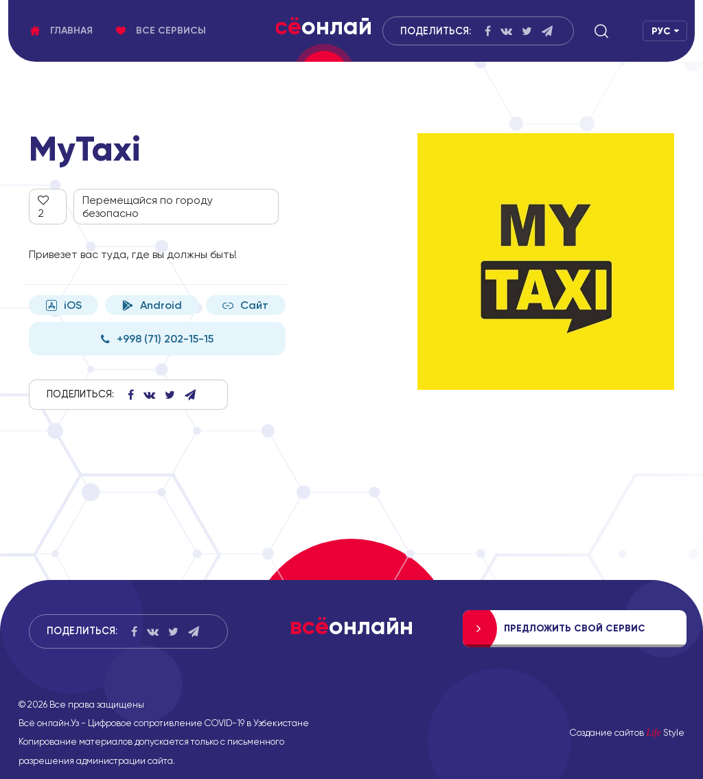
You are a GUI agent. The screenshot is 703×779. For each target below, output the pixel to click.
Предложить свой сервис (574, 628)
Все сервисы (161, 30)
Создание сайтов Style (627, 732)
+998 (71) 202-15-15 (157, 338)
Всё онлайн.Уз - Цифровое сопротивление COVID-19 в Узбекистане (164, 722)
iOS (64, 305)
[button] (601, 31)
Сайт (245, 305)
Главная (61, 30)
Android (152, 305)
